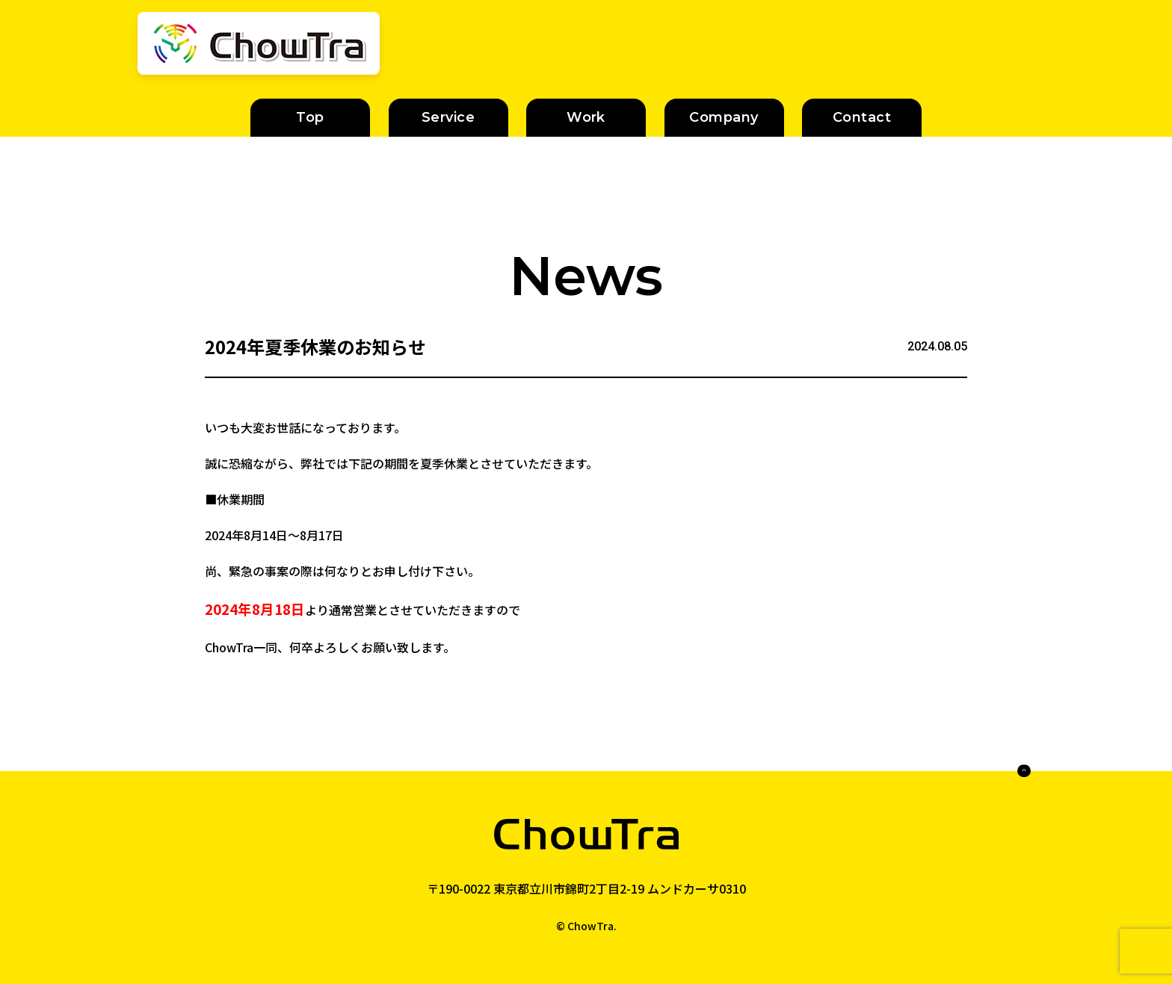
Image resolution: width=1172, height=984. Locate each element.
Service (448, 117)
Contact (862, 117)
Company (723, 117)
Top (310, 117)
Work (586, 117)
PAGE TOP (995, 770)
